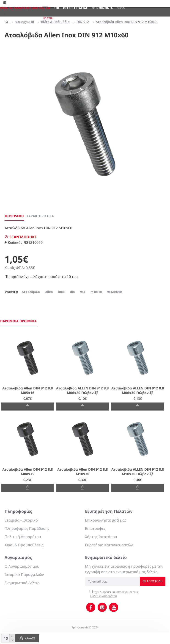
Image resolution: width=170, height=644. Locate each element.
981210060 (114, 292)
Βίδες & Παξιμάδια (55, 21)
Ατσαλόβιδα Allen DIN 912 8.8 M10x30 (82, 471)
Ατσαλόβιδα (31, 292)
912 (82, 292)
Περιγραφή (14, 216)
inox (61, 292)
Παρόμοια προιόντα (18, 321)
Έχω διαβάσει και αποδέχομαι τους (114, 594)
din (72, 292)
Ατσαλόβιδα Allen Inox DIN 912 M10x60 (126, 21)
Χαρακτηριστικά (40, 216)
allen (49, 292)
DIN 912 (83, 21)
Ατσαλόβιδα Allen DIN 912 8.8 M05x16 (27, 390)
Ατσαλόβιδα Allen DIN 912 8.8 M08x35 (27, 471)
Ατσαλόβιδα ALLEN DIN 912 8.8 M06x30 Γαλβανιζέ (137, 390)
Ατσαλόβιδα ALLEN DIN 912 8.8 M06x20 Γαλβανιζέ (82, 390)
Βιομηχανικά (24, 21)
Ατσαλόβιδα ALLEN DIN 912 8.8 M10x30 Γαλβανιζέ (137, 471)
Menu (48, 17)
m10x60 (96, 292)
